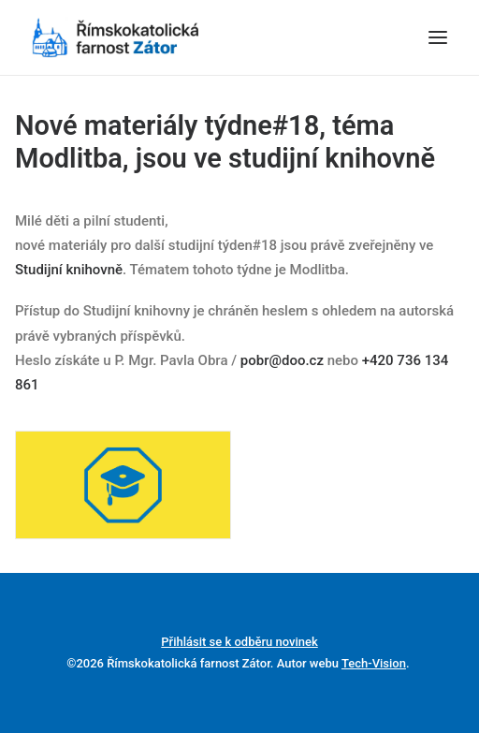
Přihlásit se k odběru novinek (239, 642)
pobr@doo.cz (282, 360)
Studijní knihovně (69, 269)
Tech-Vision (373, 663)
